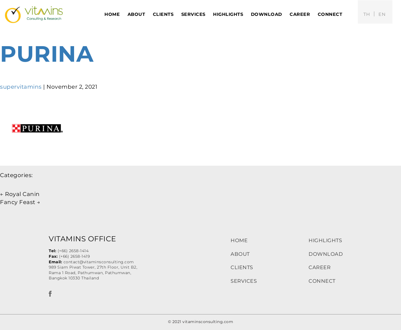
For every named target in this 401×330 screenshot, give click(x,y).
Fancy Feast (20, 202)
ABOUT (240, 254)
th (366, 14)
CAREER (320, 267)
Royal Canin (20, 194)
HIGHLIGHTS (325, 240)
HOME (239, 240)
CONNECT (322, 281)
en (381, 14)
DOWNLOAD (326, 254)
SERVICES (244, 281)
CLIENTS (242, 267)
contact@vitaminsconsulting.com (98, 261)
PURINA (46, 53)
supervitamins (21, 86)
